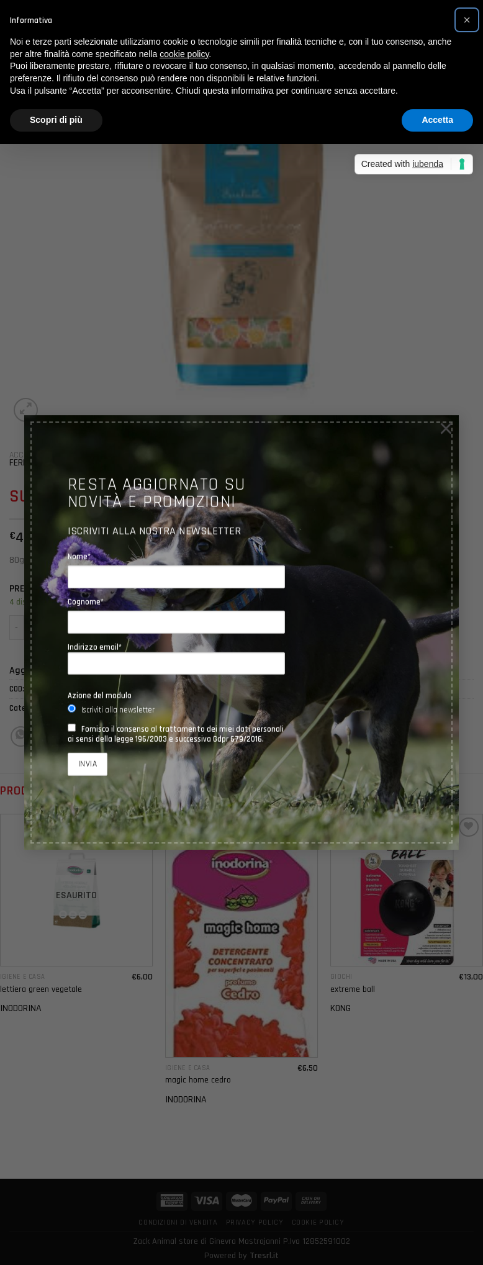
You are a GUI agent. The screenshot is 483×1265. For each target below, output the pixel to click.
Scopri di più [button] (56, 120)
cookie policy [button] (184, 54)
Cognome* (86, 601)
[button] (467, 20)
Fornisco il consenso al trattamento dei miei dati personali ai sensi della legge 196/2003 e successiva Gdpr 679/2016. (176, 734)
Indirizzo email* (176, 658)
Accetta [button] (437, 120)
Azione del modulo (100, 695)
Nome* (79, 556)
